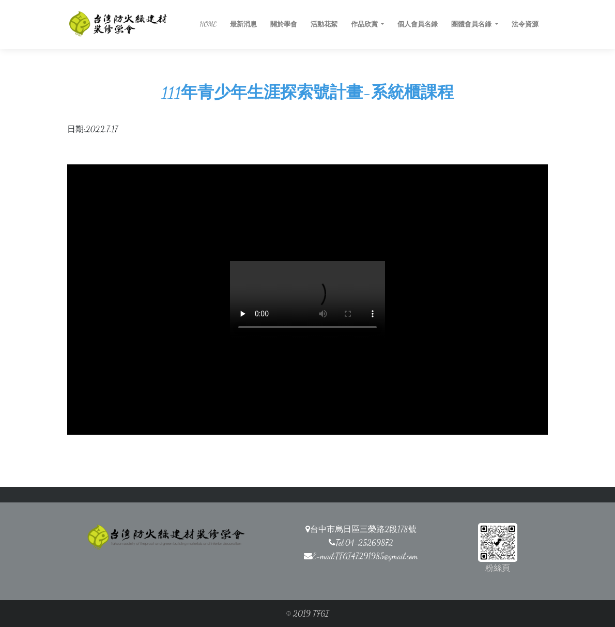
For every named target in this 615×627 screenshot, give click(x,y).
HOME (208, 24)
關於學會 (283, 24)
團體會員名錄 (472, 24)
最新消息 (243, 24)
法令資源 (525, 24)
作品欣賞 (365, 24)
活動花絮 (324, 24)
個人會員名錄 (417, 24)
